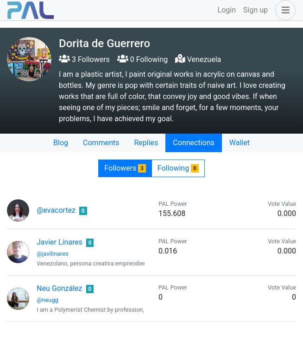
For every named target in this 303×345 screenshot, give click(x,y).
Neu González (59, 288)
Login (227, 10)
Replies (146, 142)
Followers (124, 168)
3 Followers (84, 59)
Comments (101, 142)
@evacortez (56, 210)
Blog (60, 142)
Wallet (239, 142)
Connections (193, 142)
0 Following (142, 59)
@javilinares (53, 253)
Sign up (255, 10)
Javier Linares (59, 242)
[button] (283, 10)
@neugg (47, 299)
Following (178, 168)
